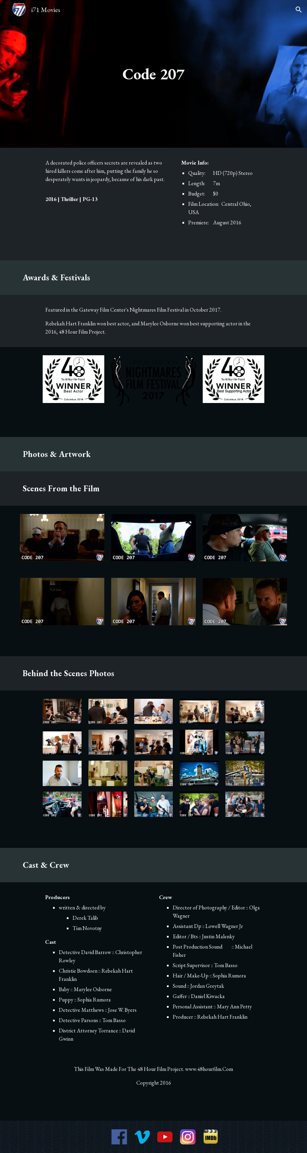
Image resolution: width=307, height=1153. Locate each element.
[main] (154, 74)
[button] (298, 9)
